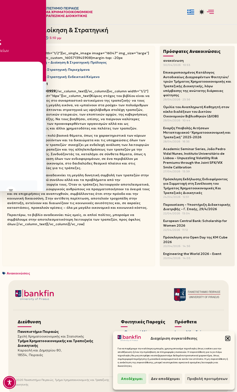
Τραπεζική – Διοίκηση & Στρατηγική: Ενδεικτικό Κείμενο (53, 74)
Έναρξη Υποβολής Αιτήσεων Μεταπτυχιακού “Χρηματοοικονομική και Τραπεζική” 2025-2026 (197, 132)
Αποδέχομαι (132, 378)
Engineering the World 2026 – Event (192, 253)
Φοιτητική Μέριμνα (140, 331)
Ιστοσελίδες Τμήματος (193, 331)
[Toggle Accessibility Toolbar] (9, 382)
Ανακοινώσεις (18, 272)
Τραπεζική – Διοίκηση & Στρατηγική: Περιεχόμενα (48, 68)
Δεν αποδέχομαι (165, 378)
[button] (227, 338)
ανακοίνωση (173, 60)
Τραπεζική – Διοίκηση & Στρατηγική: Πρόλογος (67, 61)
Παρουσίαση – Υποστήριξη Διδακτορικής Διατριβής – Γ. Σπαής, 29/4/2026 (197, 206)
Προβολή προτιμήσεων (207, 378)
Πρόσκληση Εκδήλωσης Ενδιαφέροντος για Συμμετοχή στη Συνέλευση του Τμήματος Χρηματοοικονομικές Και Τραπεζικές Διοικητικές (195, 185)
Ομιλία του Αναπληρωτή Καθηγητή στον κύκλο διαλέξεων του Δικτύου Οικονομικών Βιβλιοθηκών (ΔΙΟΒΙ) (196, 111)
